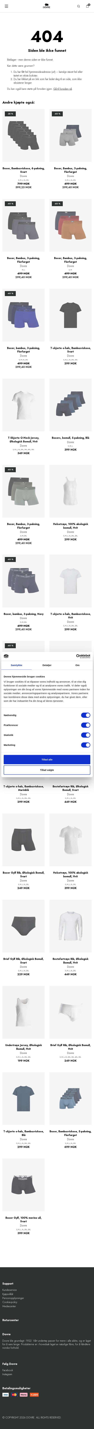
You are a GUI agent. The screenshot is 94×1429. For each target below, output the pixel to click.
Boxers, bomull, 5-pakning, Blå (70, 438)
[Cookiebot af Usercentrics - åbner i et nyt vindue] (76, 656)
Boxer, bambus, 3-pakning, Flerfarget (23, 349)
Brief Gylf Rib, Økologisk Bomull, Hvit (70, 1047)
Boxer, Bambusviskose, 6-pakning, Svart (24, 170)
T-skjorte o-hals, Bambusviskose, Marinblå (23, 788)
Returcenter (10, 1320)
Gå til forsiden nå (62, 89)
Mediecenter (9, 1306)
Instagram (7, 1374)
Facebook (7, 1370)
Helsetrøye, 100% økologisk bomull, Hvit (70, 525)
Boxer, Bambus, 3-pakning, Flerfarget (70, 170)
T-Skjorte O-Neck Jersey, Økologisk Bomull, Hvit (23, 439)
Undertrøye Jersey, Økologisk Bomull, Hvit (23, 1047)
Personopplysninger (13, 1298)
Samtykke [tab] (16, 665)
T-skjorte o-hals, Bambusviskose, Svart (70, 349)
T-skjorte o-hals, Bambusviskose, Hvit (70, 615)
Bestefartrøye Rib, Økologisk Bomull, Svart (70, 788)
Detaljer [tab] (47, 665)
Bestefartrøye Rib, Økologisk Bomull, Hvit (70, 960)
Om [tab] (77, 665)
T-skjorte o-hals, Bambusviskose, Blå (23, 1133)
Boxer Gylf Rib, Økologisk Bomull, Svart (23, 874)
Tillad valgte (47, 770)
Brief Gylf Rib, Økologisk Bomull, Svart (23, 960)
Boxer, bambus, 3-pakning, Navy (23, 614)
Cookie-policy (9, 1302)
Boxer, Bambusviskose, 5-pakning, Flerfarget (70, 1133)
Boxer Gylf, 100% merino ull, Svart (23, 1219)
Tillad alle (47, 759)
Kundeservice (9, 1290)
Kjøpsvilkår (7, 1294)
